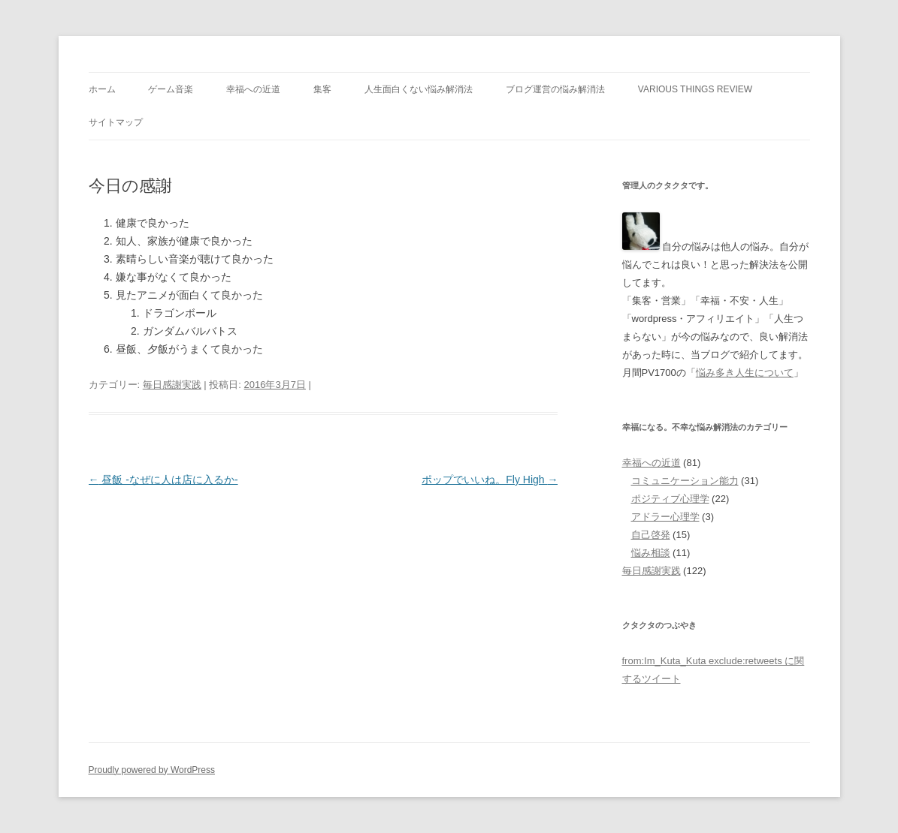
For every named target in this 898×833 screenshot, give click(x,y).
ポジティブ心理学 (670, 498)
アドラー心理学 (665, 516)
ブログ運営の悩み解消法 (555, 89)
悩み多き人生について (745, 372)
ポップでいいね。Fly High (490, 480)
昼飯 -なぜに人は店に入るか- (163, 480)
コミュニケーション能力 (685, 480)
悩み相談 (650, 552)
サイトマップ (116, 122)
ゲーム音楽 (170, 89)
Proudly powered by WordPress (152, 770)
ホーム (102, 89)
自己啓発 (650, 534)
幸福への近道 (253, 89)
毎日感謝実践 (172, 384)
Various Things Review (695, 89)
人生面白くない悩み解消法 (418, 89)
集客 (322, 89)
